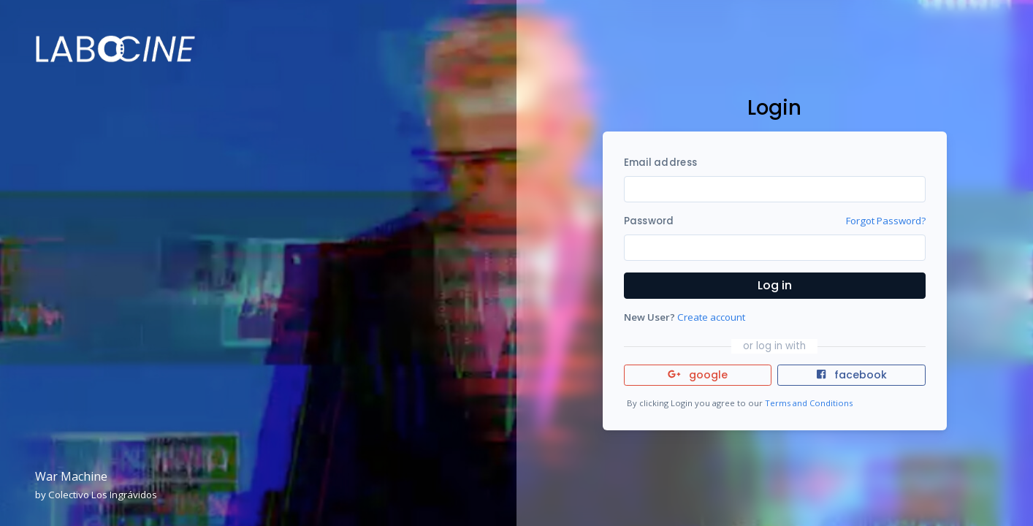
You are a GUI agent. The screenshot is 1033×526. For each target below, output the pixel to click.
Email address (660, 162)
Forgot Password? (886, 220)
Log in (775, 285)
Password (649, 221)
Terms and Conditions (809, 402)
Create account (711, 317)
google (698, 374)
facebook (852, 374)
